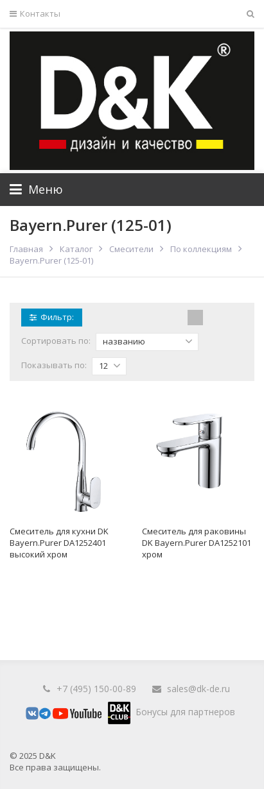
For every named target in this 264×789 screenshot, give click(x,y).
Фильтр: (52, 317)
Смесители (131, 249)
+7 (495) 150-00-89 (96, 689)
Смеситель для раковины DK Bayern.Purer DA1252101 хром (196, 542)
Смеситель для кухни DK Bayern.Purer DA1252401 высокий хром (59, 542)
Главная (26, 249)
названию (148, 341)
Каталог (76, 249)
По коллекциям (201, 249)
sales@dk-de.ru (198, 689)
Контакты (35, 14)
